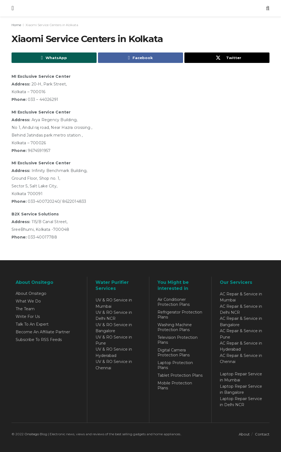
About (244, 434)
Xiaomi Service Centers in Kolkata (52, 25)
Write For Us (28, 316)
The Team (25, 308)
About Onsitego (31, 293)
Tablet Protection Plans (180, 375)
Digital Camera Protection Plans (174, 352)
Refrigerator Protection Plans (180, 315)
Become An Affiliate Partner (43, 331)
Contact (262, 434)
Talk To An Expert (32, 324)
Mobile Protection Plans (175, 385)
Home (16, 25)
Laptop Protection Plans (175, 365)
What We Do (28, 301)
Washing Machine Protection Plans (175, 327)
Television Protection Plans (178, 340)
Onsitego (31, 434)
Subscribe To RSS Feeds (39, 339)
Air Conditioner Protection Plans (174, 302)
